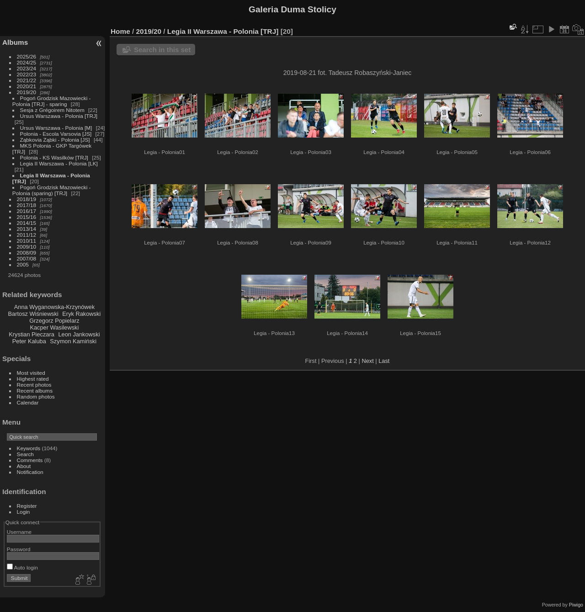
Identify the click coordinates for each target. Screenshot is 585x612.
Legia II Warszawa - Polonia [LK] (59, 163)
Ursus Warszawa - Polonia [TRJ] (59, 116)
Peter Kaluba (29, 341)
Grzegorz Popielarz (54, 320)
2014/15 (27, 223)
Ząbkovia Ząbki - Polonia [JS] (55, 140)
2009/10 (27, 247)
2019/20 (27, 92)
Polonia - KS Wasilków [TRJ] (54, 157)
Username (19, 532)
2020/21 (27, 86)
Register (27, 506)
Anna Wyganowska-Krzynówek (54, 306)
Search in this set (162, 49)
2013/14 (27, 229)
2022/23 (27, 74)
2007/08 (27, 258)
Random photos (36, 396)
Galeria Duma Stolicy (292, 9)
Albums (15, 42)
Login (23, 512)
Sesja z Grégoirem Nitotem (52, 110)
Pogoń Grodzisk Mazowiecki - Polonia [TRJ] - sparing (51, 101)
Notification (30, 472)
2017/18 (27, 205)
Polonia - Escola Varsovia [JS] (56, 134)
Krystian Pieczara (31, 334)
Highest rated (33, 379)
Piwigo (576, 604)
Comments (30, 460)
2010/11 (27, 241)
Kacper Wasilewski (54, 327)
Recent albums (35, 391)
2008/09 (27, 252)
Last (383, 360)
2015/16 (27, 217)
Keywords (29, 448)
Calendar (28, 402)
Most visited (31, 373)
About (24, 466)
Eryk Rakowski (81, 313)
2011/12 (27, 235)
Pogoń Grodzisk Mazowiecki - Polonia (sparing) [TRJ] (51, 190)
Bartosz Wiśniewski (33, 313)
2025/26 (27, 56)
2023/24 (27, 68)
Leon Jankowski (79, 334)
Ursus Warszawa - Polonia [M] (56, 128)
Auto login (22, 567)
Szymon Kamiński (73, 341)
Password (19, 549)
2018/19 (27, 199)
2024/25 (27, 62)
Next (367, 360)
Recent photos (34, 385)
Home (120, 31)
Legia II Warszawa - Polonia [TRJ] (223, 31)
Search (25, 454)
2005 (23, 264)
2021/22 (27, 80)
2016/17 (27, 211)
